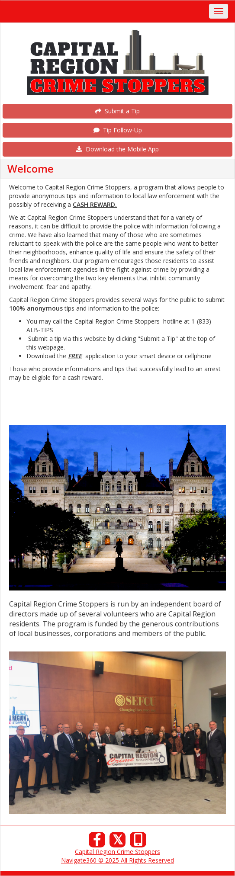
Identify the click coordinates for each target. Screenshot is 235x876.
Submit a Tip (117, 111)
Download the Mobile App (117, 149)
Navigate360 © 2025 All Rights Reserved (117, 860)
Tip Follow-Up (117, 130)
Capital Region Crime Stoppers (117, 851)
